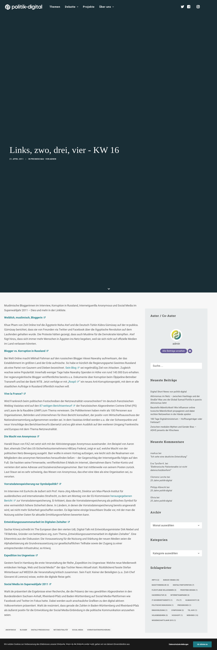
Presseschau (37, 152)
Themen (54, 6)
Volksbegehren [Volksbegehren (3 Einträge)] (160, 602)
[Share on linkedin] (74, 631)
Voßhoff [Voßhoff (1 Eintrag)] (177, 602)
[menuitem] (54, 7)
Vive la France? (13, 379)
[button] (210, 7)
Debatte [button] (71, 6)
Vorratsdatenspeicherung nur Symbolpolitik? (31, 470)
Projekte (88, 6)
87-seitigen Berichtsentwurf (56, 391)
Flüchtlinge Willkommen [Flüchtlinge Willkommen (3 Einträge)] (164, 576)
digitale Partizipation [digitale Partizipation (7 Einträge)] (183, 571)
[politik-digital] (23, 7)
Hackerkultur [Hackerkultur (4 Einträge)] (159, 581)
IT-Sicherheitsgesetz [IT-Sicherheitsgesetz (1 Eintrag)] (162, 586)
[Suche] (176, 352)
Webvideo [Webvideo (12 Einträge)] (192, 602)
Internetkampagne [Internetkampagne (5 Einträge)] (179, 581)
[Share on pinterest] (71, 631)
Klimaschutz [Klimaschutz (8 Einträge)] (192, 586)
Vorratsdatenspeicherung (98, 616)
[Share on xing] (86, 631)
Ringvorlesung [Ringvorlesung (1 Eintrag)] (159, 597)
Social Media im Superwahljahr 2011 (26, 570)
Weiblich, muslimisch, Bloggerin (23, 303)
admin (53, 152)
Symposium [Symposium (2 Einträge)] (177, 597)
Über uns (106, 6)
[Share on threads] (67, 631)
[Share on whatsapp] (78, 631)
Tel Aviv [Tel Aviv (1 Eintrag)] (192, 597)
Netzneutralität (61, 616)
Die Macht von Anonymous (20, 422)
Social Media (77, 616)
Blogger (23, 616)
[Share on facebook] (59, 631)
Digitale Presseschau (40, 616)
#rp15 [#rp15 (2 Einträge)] (155, 566)
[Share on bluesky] (82, 631)
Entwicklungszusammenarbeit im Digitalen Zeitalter (35, 508)
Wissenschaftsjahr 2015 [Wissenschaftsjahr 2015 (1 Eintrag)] (164, 607)
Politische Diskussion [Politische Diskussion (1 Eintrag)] (162, 592)
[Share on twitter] (63, 631)
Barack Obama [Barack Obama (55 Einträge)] (171, 566)
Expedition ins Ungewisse (19, 541)
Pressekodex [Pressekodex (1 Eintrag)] (184, 592)
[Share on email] (90, 631)
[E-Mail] (190, 337)
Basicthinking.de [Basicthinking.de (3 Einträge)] (160, 571)
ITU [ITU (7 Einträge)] (178, 586)
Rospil (72, 367)
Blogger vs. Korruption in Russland (24, 337)
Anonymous (10, 616)
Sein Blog (70, 353)
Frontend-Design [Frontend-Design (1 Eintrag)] (189, 576)
